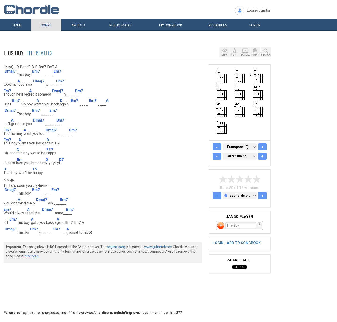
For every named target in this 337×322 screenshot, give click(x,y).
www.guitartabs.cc (158, 247)
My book (170, 25)
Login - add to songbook (236, 243)
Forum (254, 25)
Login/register (258, 10)
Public (120, 25)
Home (17, 25)
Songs (46, 25)
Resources (218, 25)
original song (116, 247)
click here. (31, 256)
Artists (78, 25)
